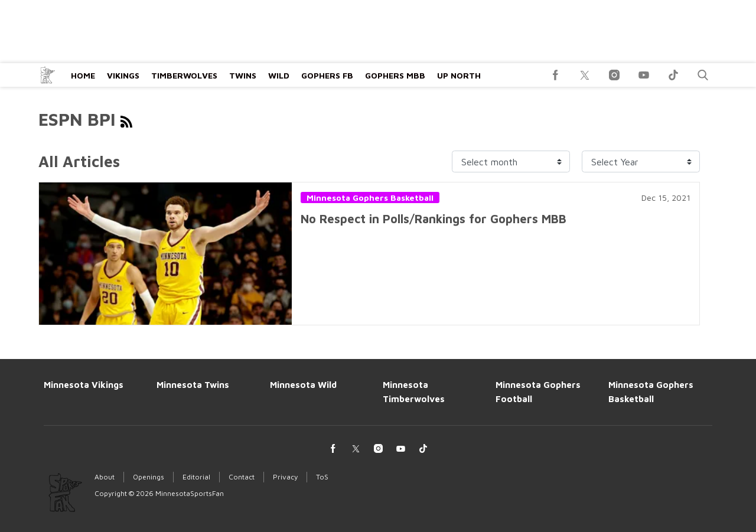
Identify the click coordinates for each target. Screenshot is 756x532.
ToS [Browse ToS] (322, 476)
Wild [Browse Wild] (278, 75)
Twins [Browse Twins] (242, 75)
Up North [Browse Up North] (459, 75)
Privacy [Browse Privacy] (285, 476)
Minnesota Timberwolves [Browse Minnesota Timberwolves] (414, 392)
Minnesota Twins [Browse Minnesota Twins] (193, 385)
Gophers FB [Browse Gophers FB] (327, 75)
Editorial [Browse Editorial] (196, 476)
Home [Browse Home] (83, 75)
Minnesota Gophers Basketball (370, 197)
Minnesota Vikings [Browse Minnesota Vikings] (83, 385)
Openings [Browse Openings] (148, 476)
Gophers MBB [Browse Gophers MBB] (395, 75)
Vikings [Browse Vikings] (123, 75)
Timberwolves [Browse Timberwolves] (184, 75)
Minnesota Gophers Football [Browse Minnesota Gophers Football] (538, 392)
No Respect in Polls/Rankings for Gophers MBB (433, 219)
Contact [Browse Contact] (242, 476)
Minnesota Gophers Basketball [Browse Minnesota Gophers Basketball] (650, 392)
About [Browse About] (104, 476)
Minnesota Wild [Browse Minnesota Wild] (303, 385)
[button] (703, 75)
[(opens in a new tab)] (555, 75)
